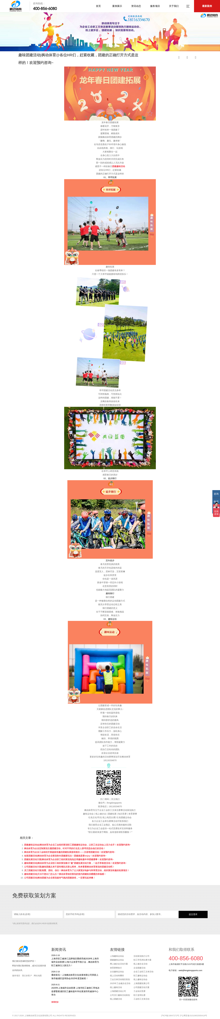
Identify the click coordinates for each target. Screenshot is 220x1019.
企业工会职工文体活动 (143, 971)
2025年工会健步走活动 (120, 983)
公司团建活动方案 (141, 987)
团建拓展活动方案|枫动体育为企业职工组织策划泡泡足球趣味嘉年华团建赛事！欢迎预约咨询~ (69, 859)
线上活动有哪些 (117, 975)
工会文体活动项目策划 (120, 979)
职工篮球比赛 (139, 995)
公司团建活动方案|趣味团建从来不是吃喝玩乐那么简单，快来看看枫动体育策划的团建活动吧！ (69, 866)
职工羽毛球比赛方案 (142, 960)
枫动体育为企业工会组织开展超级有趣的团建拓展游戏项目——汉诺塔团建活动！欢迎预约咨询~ (69, 852)
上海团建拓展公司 (141, 983)
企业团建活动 (139, 968)
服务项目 (155, 6)
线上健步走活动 (140, 964)
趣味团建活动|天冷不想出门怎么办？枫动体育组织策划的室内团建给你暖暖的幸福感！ (65, 874)
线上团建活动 (116, 999)
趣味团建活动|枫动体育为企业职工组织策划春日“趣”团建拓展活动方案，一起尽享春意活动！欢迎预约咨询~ (75, 863)
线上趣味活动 (116, 987)
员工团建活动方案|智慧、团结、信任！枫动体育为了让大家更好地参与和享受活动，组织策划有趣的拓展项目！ (77, 870)
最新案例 (207, 6)
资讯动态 (136, 6)
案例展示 (117, 6)
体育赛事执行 (116, 968)
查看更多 (55, 1002)
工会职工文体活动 (141, 999)
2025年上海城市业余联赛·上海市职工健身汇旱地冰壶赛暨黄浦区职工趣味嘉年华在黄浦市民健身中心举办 (75, 989)
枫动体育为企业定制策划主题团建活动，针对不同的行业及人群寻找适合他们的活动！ (64, 848)
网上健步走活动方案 (119, 964)
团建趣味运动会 (117, 960)
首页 (98, 6)
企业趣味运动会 (117, 971)
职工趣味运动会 (140, 975)
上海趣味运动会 (117, 956)
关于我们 (174, 6)
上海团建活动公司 (118, 991)
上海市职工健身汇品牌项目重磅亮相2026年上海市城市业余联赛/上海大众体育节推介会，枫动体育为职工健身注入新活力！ (75, 960)
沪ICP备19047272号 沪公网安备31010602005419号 (184, 1015)
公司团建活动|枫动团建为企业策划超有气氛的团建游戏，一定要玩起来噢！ (59, 877)
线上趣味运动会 (140, 979)
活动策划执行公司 (141, 956)
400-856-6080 (45, 8)
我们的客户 (27, 975)
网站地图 (38, 975)
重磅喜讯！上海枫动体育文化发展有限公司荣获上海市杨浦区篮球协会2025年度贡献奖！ (75, 975)
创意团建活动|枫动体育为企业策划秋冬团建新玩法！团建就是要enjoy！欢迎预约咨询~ (65, 856)
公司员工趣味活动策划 (120, 995)
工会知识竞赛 (139, 991)
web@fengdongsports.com (190, 970)
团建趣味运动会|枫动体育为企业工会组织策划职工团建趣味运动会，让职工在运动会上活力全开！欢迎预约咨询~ (77, 845)
